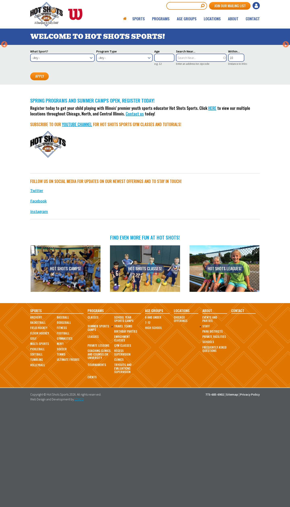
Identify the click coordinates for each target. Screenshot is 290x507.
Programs (161, 19)
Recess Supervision (122, 449)
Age (157, 148)
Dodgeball (64, 419)
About (233, 19)
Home (125, 19)
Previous (4, 92)
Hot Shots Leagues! (224, 365)
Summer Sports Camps (98, 424)
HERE (212, 204)
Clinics (119, 456)
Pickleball (37, 445)
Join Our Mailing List (229, 5)
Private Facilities (214, 433)
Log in (256, 5)
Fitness (62, 424)
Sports (138, 19)
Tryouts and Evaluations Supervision (123, 464)
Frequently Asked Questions (214, 445)
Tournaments (97, 461)
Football (63, 429)
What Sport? (39, 148)
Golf (33, 435)
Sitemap (232, 491)
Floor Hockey (39, 429)
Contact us (135, 210)
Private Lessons (98, 442)
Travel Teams (123, 422)
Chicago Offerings (180, 415)
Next (286, 92)
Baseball (63, 413)
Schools (208, 438)
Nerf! (60, 440)
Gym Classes (122, 442)
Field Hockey (38, 424)
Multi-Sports (39, 440)
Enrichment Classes (122, 434)
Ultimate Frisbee (68, 456)
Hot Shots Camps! (65, 365)
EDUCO (79, 496)
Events (92, 473)
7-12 (147, 419)
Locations (212, 19)
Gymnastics (64, 435)
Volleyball (37, 461)
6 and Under (153, 413)
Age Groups (187, 19)
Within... (234, 148)
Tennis (61, 450)
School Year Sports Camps (124, 415)
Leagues (93, 433)
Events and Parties (209, 415)
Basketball (38, 419)
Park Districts (212, 428)
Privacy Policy (250, 491)
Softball (36, 450)
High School (153, 424)
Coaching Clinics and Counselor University (99, 450)
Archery (36, 413)
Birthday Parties (125, 428)
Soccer (62, 445)
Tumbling (36, 456)
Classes (93, 413)
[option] (145, 93)
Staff (206, 422)
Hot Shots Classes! (145, 365)
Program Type (106, 148)
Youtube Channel (77, 221)
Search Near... (185, 148)
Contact (253, 19)
